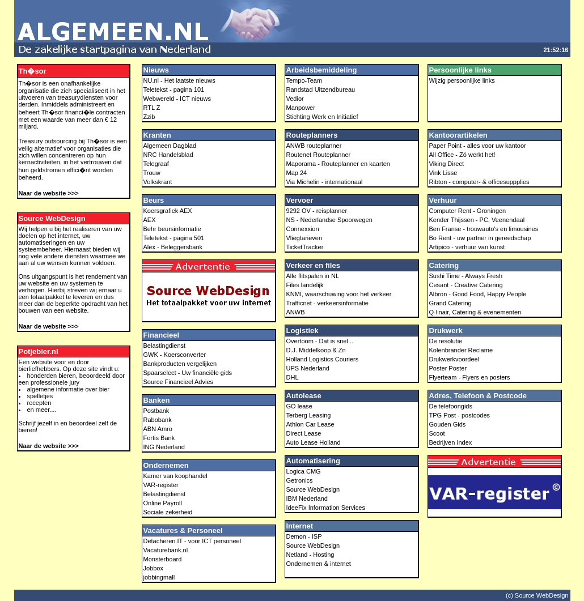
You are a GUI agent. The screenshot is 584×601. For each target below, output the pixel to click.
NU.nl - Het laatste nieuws (179, 80)
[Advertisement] (432, 22)
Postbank (156, 410)
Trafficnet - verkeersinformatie (327, 303)
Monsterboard (162, 559)
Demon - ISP (304, 536)
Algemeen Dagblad (170, 145)
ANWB (295, 312)
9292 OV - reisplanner (317, 210)
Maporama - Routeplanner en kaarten (338, 163)
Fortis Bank (159, 437)
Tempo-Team (304, 80)
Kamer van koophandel (175, 475)
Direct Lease (303, 433)
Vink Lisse (443, 172)
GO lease (299, 406)
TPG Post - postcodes (459, 415)
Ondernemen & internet (318, 563)
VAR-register (161, 484)
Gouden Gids (447, 424)
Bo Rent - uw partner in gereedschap (480, 238)
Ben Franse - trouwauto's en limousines (484, 228)
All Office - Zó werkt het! (462, 154)
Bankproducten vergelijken (180, 363)
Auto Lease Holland (313, 442)
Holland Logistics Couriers (322, 359)
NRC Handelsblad (168, 154)
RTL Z (151, 107)
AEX (149, 219)
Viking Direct (446, 163)
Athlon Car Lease (310, 424)
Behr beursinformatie (172, 228)
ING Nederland (164, 447)
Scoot (437, 433)
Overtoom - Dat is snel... (320, 341)
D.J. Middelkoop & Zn (316, 350)
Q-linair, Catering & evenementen (475, 312)
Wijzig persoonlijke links (462, 80)
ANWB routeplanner (314, 145)
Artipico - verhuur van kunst (467, 247)
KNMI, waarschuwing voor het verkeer (339, 294)
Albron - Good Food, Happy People (478, 294)
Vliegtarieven (304, 238)
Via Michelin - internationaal (324, 181)
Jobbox (153, 568)
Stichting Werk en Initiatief (322, 116)
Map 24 (296, 172)
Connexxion (302, 228)
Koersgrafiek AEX (167, 210)
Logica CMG (303, 471)
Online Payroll (162, 503)
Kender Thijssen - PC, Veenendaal (477, 219)
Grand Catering (450, 303)
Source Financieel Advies (178, 381)
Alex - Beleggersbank (173, 247)
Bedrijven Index (450, 442)
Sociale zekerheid (168, 512)
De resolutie (446, 341)
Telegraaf (156, 163)
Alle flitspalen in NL (313, 275)
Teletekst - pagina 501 (174, 238)
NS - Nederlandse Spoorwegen (329, 219)
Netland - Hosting (310, 554)
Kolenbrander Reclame (461, 350)
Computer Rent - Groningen (467, 210)
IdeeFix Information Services (325, 507)
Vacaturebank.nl (165, 550)
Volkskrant (157, 181)
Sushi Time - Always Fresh (466, 275)
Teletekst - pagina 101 (174, 89)
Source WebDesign (313, 489)
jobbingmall (159, 577)
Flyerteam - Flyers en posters (469, 377)
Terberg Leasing (308, 415)
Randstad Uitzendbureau (321, 89)
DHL (292, 377)
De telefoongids (450, 406)
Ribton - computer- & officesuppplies (479, 181)
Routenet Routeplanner (318, 154)
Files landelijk (305, 285)
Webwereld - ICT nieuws (177, 98)
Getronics (299, 480)
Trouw (151, 172)
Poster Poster (448, 368)
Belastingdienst (164, 345)
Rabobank (157, 419)
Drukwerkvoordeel (454, 359)
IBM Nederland (307, 498)
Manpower (300, 107)
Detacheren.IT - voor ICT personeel (192, 541)
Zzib (149, 116)
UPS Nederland (307, 368)
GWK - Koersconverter (174, 354)
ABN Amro (157, 428)
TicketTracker (305, 247)
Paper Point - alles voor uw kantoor (477, 145)
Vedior (295, 98)
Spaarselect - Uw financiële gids (187, 372)
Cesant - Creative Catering (466, 285)
